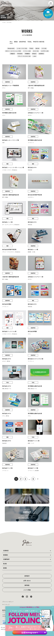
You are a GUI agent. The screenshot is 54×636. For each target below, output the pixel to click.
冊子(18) (37, 48)
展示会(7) (34, 53)
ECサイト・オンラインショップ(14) (13, 51)
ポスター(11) (35, 51)
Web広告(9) (19, 53)
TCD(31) (31, 48)
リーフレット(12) (27, 51)
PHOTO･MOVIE (38, 42)
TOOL (30, 42)
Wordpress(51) (11, 48)
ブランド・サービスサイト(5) (24, 56)
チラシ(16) (44, 48)
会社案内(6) (41, 53)
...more (34, 56)
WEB (16, 42)
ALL (11, 42)
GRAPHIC (22, 42)
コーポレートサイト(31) (22, 48)
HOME (4, 22)
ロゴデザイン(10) (44, 51)
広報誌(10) (12, 53)
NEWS (5, 564)
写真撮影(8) (27, 53)
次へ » (39, 475)
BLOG (5, 560)
